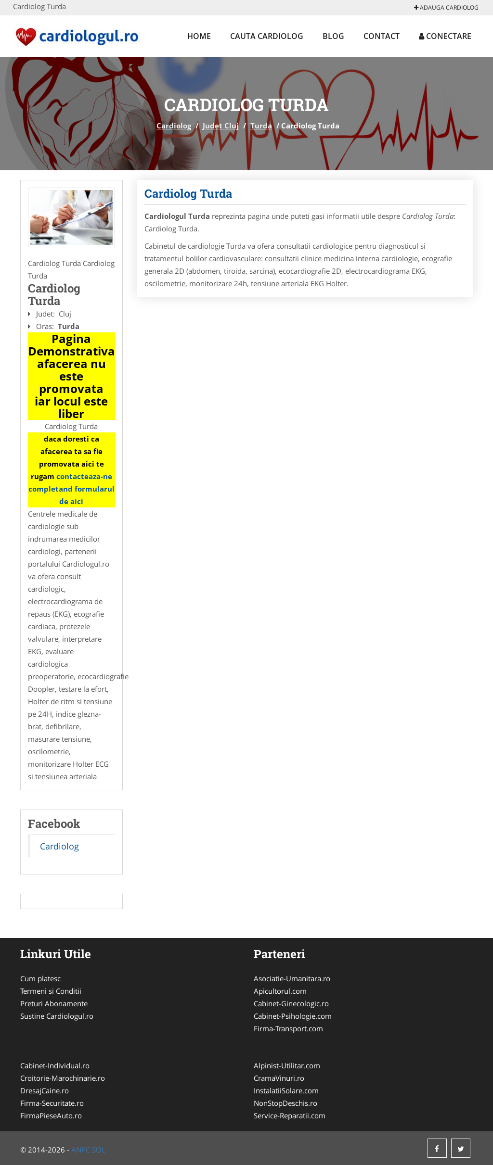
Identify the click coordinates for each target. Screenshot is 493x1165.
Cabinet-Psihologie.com (293, 1016)
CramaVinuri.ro (279, 1078)
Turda (261, 125)
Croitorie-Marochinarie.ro (62, 1078)
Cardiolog (173, 125)
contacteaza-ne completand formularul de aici (71, 488)
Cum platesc (40, 978)
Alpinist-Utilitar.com (287, 1065)
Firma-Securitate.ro (52, 1103)
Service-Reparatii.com (289, 1115)
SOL (98, 1149)
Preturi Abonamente (54, 1003)
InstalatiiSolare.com (286, 1090)
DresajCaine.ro (44, 1090)
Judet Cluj (221, 125)
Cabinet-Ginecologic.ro (291, 1003)
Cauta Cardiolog (266, 36)
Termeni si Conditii (50, 991)
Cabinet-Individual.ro (55, 1065)
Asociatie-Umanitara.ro (292, 978)
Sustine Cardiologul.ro (56, 1016)
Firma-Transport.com (288, 1028)
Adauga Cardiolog (446, 7)
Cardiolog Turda (188, 193)
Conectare (445, 36)
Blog (333, 36)
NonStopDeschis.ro (285, 1103)
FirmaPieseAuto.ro (51, 1115)
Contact (381, 36)
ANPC (80, 1149)
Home (199, 36)
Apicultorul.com (280, 991)
